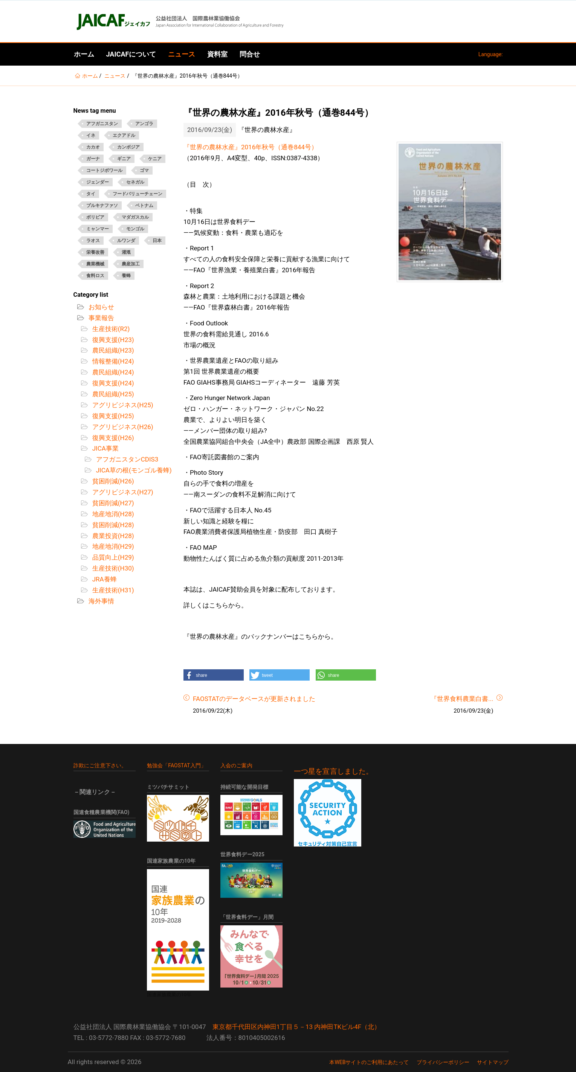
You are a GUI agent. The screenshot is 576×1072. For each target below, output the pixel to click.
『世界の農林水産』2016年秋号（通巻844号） (250, 147)
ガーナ (93, 158)
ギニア (124, 158)
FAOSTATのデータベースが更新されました (254, 698)
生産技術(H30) (112, 568)
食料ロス (95, 275)
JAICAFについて (131, 54)
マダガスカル (135, 217)
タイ (90, 193)
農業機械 (95, 264)
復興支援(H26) (112, 438)
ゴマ (144, 170)
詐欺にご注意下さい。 (100, 765)
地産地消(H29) (112, 546)
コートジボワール (104, 170)
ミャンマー (97, 229)
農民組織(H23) (112, 350)
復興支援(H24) (112, 383)
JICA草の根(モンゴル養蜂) (133, 470)
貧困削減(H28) (112, 525)
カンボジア (128, 147)
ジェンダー (97, 182)
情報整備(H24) (112, 361)
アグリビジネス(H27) (122, 492)
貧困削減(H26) (112, 481)
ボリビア (95, 217)
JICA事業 (105, 448)
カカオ (93, 147)
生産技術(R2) (110, 329)
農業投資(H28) (112, 536)
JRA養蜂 (104, 579)
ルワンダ (126, 240)
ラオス (93, 240)
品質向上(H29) (112, 557)
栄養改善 (95, 252)
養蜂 (126, 275)
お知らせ (100, 307)
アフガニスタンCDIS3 (127, 459)
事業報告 (100, 318)
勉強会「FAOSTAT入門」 (176, 765)
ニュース (181, 54)
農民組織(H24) (112, 372)
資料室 (217, 54)
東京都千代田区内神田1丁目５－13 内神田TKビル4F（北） (296, 1027)
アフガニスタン (102, 123)
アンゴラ (144, 123)
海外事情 (100, 601)
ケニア (155, 158)
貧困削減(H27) (112, 503)
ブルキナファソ (102, 205)
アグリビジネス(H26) (122, 427)
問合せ (250, 54)
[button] (213, 675)
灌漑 (126, 252)
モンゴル (135, 229)
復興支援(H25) (112, 416)
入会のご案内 (236, 765)
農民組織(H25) (112, 394)
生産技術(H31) (112, 590)
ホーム (84, 54)
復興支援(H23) (112, 340)
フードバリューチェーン (137, 193)
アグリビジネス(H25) (122, 405)
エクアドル (124, 135)
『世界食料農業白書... (462, 698)
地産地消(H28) (112, 514)
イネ (90, 135)
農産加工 (131, 264)
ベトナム (144, 205)
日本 (157, 240)
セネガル (135, 182)
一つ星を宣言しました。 (333, 771)
